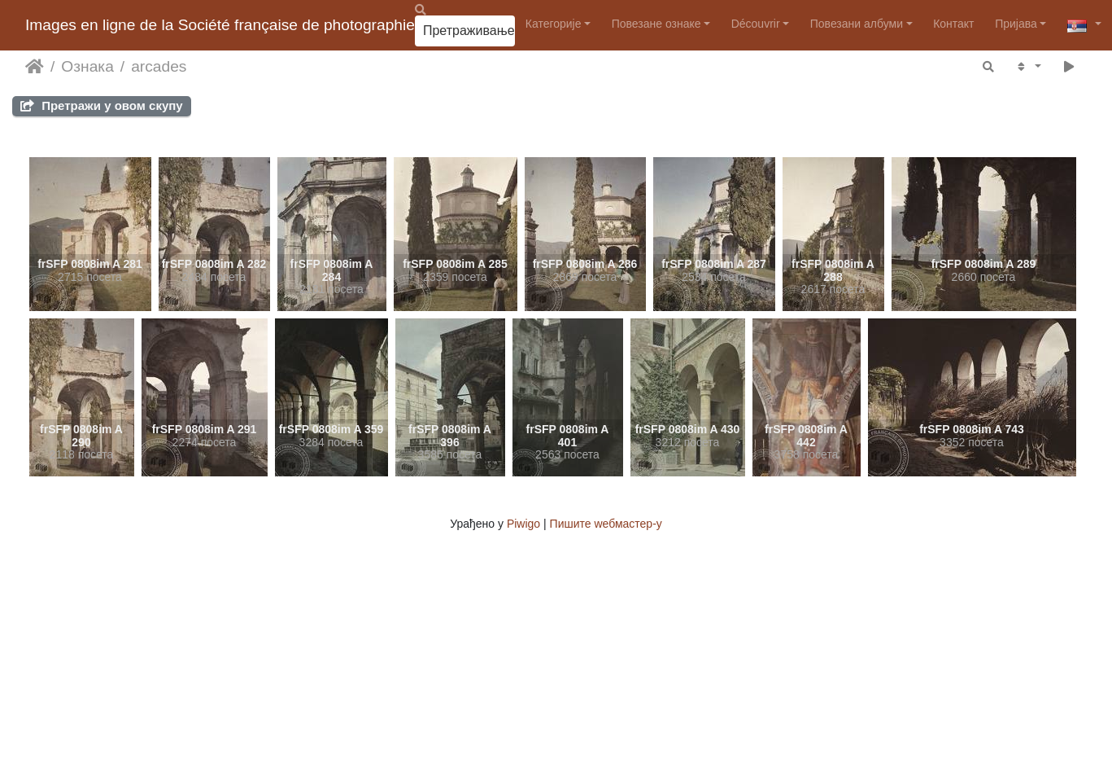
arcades (158, 66)
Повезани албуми (856, 23)
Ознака (87, 66)
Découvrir (755, 23)
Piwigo (523, 523)
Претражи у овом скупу (101, 105)
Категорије (553, 23)
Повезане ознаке (656, 23)
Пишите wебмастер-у (606, 523)
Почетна (34, 67)
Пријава (1016, 23)
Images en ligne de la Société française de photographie (220, 24)
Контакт (953, 23)
